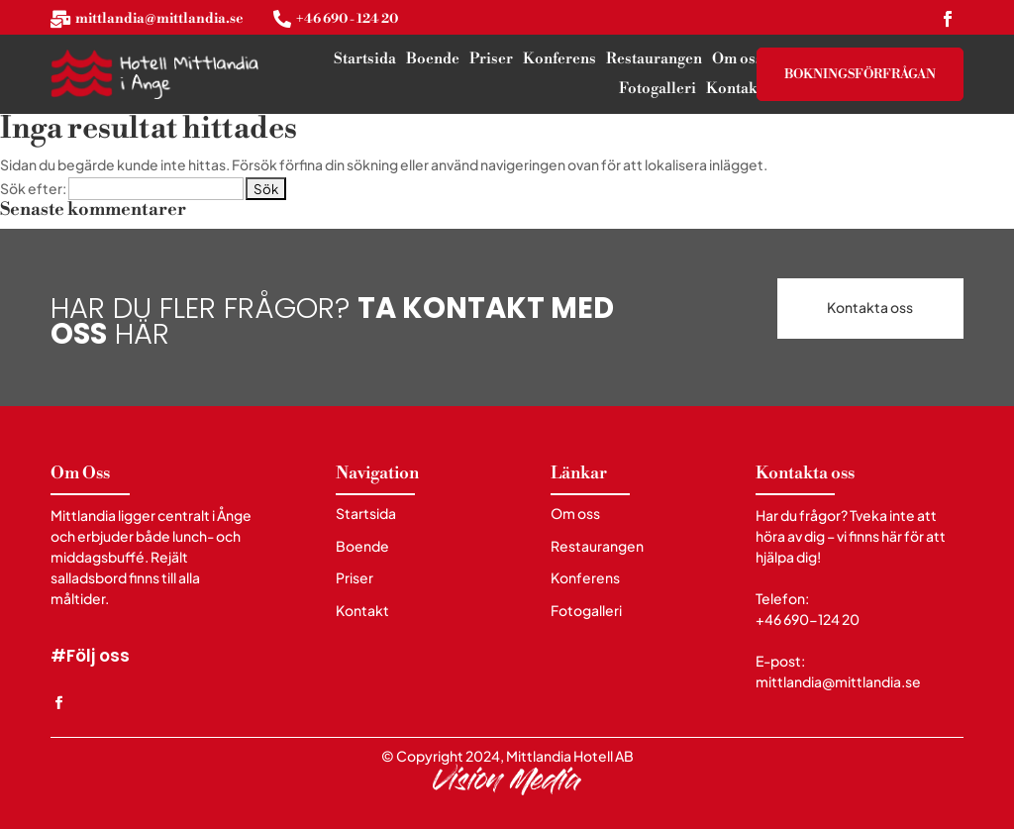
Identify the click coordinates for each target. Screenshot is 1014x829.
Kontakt (734, 90)
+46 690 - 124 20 (347, 19)
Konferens (559, 60)
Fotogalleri (657, 90)
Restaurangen (654, 60)
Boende (432, 60)
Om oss (737, 60)
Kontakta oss (870, 308)
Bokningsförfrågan (860, 74)
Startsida (365, 60)
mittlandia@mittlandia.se (159, 19)
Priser (491, 60)
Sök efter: (33, 188)
